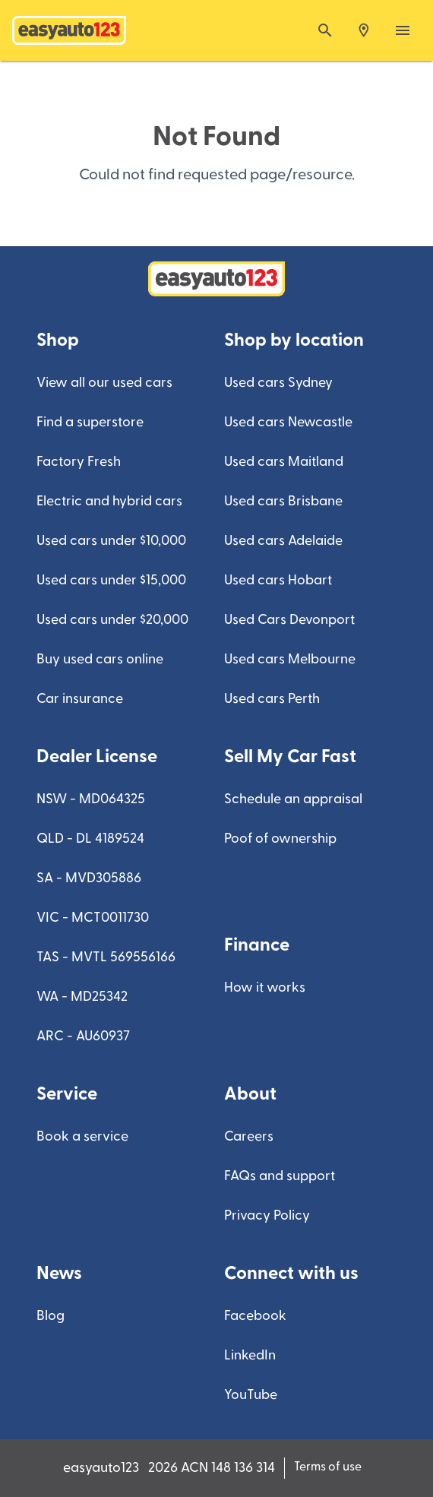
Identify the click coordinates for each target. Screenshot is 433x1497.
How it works (264, 987)
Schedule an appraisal (293, 799)
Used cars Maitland (283, 461)
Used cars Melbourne (290, 659)
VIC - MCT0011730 (92, 917)
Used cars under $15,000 (111, 580)
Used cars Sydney (278, 382)
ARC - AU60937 (83, 1036)
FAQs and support (279, 1176)
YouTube (250, 1395)
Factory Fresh (78, 461)
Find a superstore (90, 422)
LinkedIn (250, 1355)
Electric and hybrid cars (109, 501)
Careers (248, 1136)
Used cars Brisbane (283, 501)
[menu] (402, 30)
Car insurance (79, 698)
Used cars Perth (272, 698)
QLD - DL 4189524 (90, 838)
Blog (50, 1316)
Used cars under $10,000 (111, 540)
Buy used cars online (99, 659)
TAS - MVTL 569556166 (105, 957)
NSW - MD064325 (90, 799)
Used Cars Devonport (289, 619)
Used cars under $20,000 (112, 619)
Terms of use (328, 1466)
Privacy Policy (267, 1215)
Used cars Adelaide (283, 540)
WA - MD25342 (82, 996)
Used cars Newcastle (288, 422)
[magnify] (325, 30)
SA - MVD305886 (88, 878)
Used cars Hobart (278, 580)
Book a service (82, 1136)
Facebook (255, 1316)
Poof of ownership (280, 838)
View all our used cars (104, 382)
